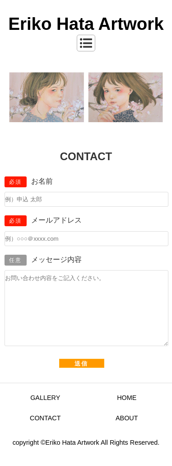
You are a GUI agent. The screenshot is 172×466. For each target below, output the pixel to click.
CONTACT (45, 431)
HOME (126, 411)
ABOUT (127, 431)
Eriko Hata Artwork (85, 23)
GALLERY (45, 411)
